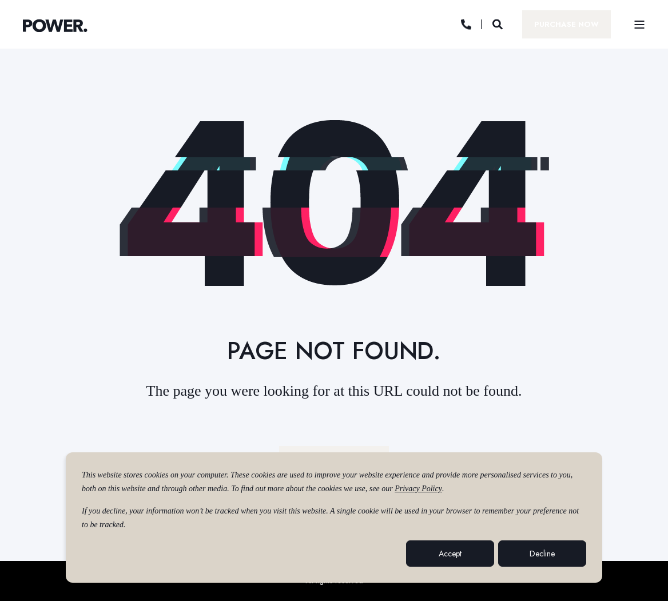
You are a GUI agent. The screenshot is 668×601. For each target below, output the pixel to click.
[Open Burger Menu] (639, 24)
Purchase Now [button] (566, 23)
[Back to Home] (55, 25)
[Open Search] (499, 23)
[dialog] (334, 517)
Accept (450, 553)
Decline (542, 553)
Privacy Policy (418, 488)
